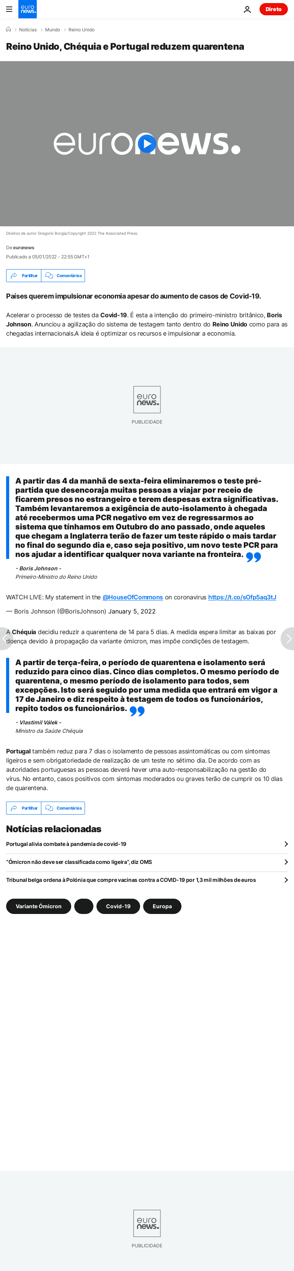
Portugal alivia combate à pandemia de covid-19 (66, 844)
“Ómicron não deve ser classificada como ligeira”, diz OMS (79, 862)
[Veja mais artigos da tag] (83, 906)
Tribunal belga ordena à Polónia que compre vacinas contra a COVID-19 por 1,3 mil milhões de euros (131, 880)
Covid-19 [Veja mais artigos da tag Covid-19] (118, 906)
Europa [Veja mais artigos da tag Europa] (162, 906)
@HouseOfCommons (133, 597)
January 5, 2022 (132, 611)
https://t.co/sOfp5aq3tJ (242, 597)
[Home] (8, 29)
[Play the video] (147, 143)
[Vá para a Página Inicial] (27, 9)
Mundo (52, 30)
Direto (274, 9)
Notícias (28, 30)
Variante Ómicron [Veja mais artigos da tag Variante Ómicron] (39, 906)
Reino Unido (82, 30)
